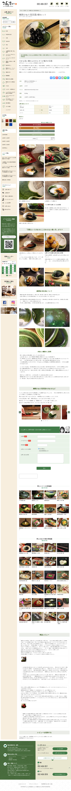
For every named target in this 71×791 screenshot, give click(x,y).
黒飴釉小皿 (38, 562)
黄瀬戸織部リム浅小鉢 (25, 562)
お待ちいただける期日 (26, 449)
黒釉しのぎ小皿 (63, 603)
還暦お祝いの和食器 (6, 179)
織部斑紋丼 (50, 495)
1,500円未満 (4, 134)
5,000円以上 (4, 147)
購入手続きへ (37, 128)
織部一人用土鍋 (50, 509)
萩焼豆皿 (25, 589)
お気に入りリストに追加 (37, 134)
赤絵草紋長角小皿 (25, 576)
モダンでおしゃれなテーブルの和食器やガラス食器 (9, 158)
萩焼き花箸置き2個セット (63, 576)
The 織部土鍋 (25, 495)
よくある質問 (60, 748)
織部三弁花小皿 (63, 562)
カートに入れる (37, 124)
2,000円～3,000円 (6, 141)
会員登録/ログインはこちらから (26, 738)
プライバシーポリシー (33, 784)
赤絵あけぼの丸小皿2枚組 (38, 603)
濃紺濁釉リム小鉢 (38, 548)
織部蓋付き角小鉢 (25, 509)
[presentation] (28, 478)
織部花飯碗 (38, 509)
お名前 (24, 436)
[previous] (20, 412)
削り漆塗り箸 (50, 617)
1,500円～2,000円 (6, 138)
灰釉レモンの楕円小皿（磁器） (63, 618)
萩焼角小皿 (50, 548)
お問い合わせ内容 (25, 454)
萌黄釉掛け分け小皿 (25, 548)
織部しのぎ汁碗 (63, 495)
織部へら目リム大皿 (63, 523)
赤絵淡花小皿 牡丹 (25, 617)
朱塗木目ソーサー (50, 576)
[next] (69, 412)
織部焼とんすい (38, 495)
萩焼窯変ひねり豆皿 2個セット (50, 590)
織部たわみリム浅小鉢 (50, 603)
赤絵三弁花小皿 (50, 562)
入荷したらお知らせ (37, 131)
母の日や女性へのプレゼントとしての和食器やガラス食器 (9, 171)
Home (21, 10)
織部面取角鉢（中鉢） (63, 509)
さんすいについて (22, 784)
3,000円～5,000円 (6, 144)
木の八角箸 (38, 589)
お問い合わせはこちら (60, 753)
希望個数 (24, 445)
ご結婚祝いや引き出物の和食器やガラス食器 (9, 163)
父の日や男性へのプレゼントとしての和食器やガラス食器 (9, 176)
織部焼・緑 (26, 10)
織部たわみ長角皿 (50, 523)
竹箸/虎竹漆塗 (63, 589)
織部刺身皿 (38, 523)
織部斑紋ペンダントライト (25, 524)
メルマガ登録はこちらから (9, 237)
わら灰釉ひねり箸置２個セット (25, 604)
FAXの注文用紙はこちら (60, 774)
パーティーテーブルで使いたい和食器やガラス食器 (9, 167)
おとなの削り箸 (63, 548)
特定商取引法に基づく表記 (46, 784)
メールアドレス (26, 440)
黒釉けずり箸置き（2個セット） (38, 618)
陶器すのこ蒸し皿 (38, 576)
